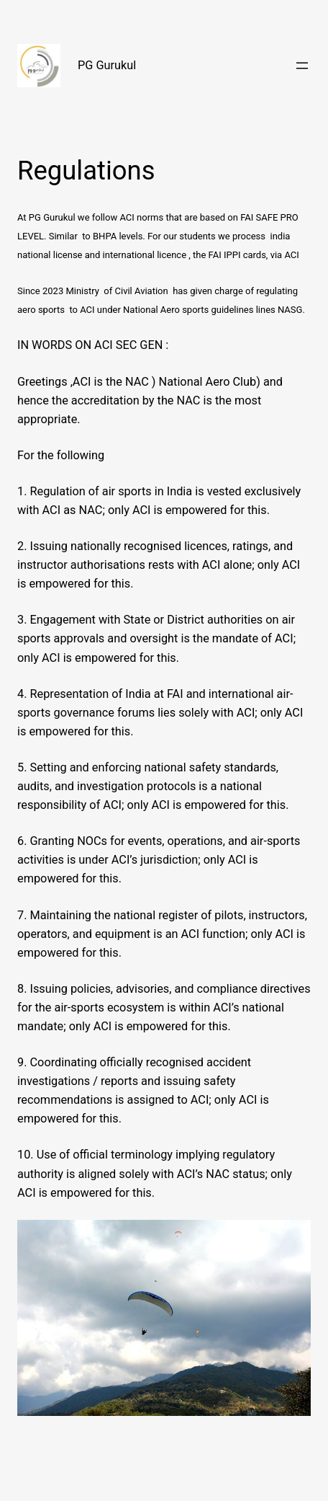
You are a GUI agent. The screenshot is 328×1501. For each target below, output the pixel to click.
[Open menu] (302, 65)
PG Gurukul (107, 65)
